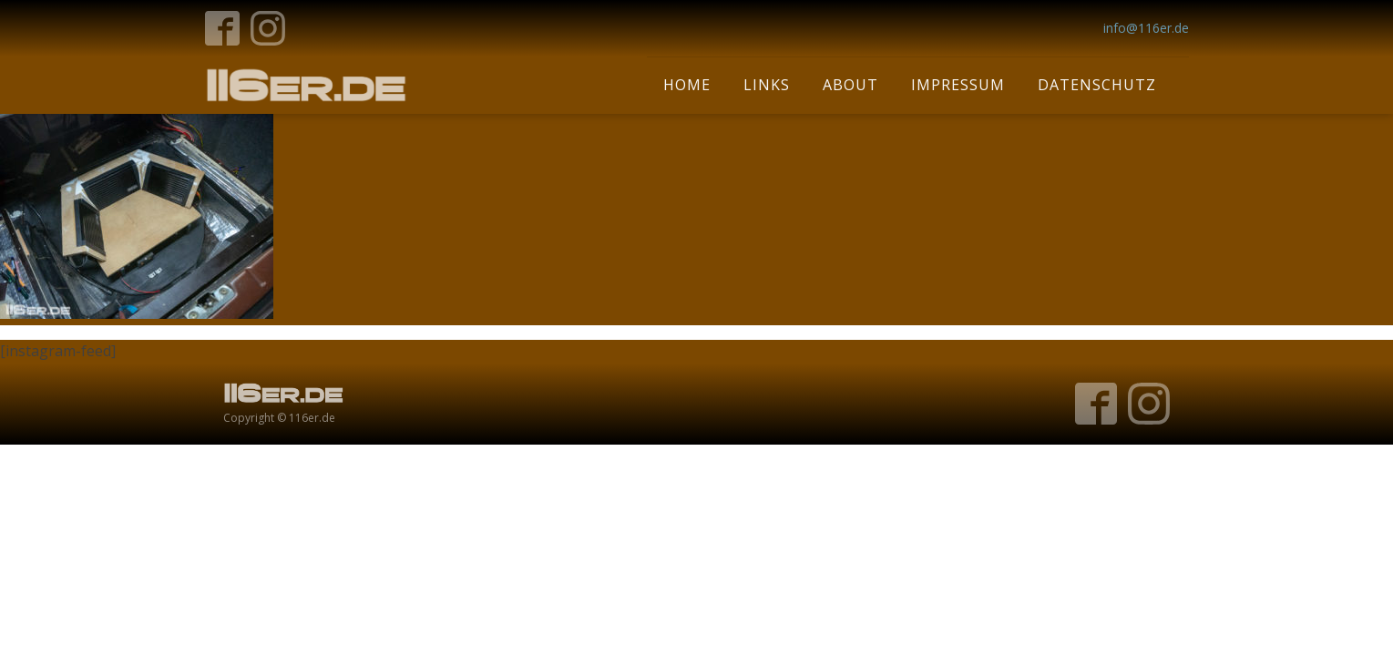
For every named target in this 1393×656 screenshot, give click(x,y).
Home (687, 85)
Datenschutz (1097, 85)
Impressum (958, 85)
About (850, 85)
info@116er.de (1146, 27)
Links (766, 85)
